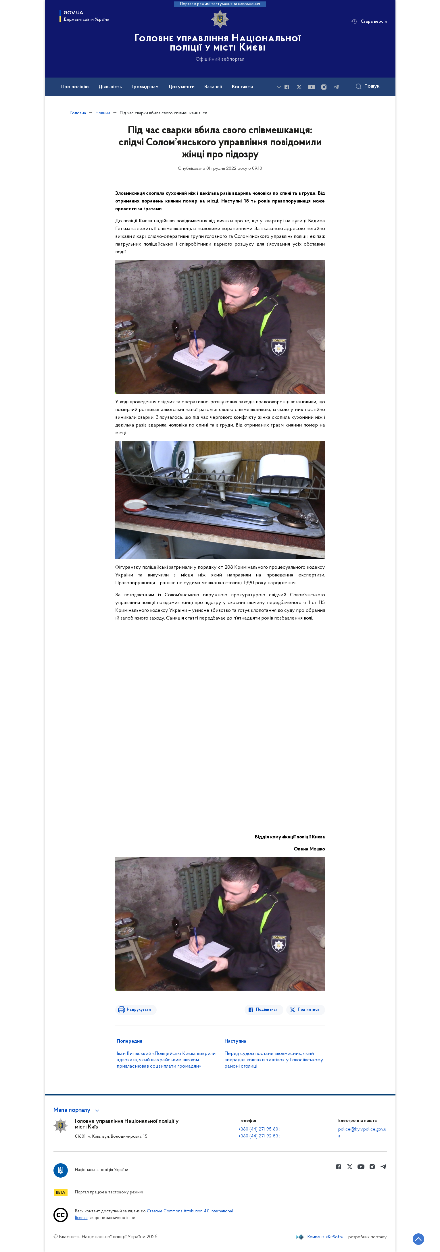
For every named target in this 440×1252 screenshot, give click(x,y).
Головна (78, 113)
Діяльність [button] (110, 87)
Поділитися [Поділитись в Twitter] (308, 1010)
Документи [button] (181, 87)
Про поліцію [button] (75, 87)
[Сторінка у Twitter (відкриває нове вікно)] (299, 87)
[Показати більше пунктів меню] (279, 87)
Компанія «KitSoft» (325, 1237)
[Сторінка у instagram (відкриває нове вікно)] (323, 87)
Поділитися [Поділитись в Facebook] (267, 1010)
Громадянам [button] (145, 87)
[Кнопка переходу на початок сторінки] (418, 1239)
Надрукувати (139, 1010)
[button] (77, 1110)
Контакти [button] (242, 87)
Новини (103, 113)
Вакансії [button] (213, 87)
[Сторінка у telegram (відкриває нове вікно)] (336, 87)
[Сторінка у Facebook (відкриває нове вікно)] (286, 87)
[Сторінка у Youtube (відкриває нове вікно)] (311, 87)
